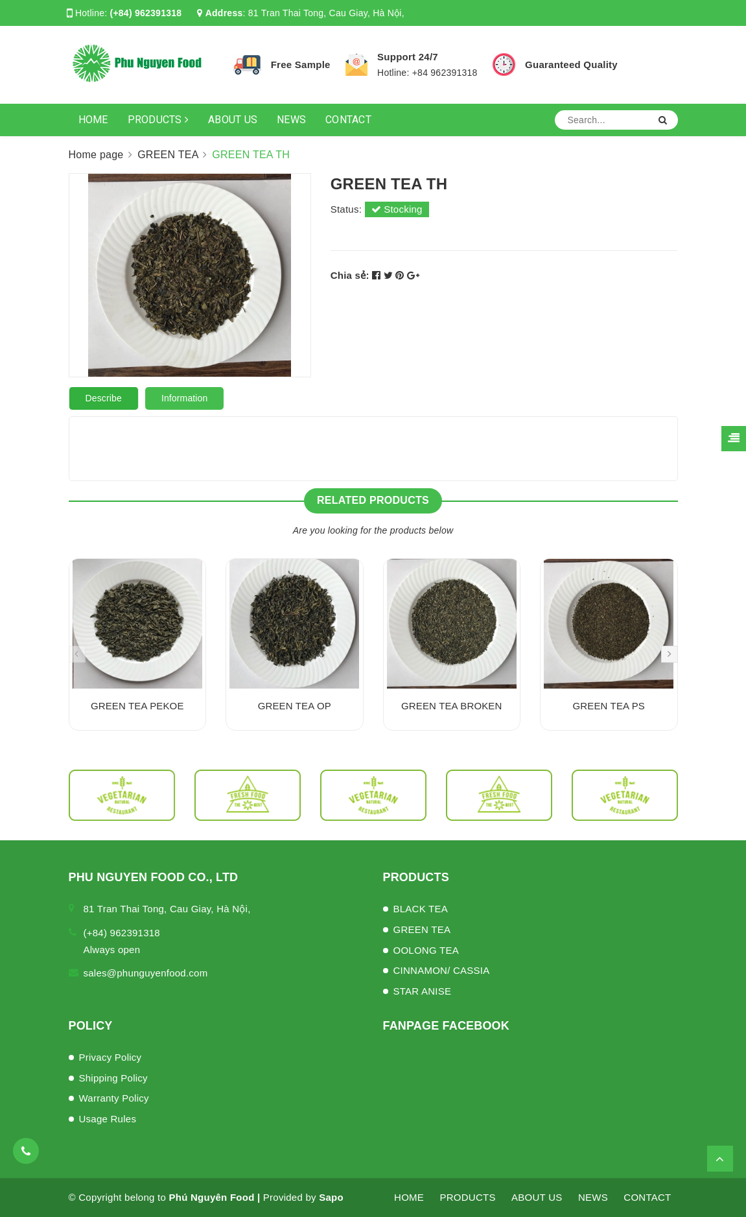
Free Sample (301, 64)
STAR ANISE (422, 991)
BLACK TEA (421, 908)
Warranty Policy (114, 1098)
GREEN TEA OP (294, 705)
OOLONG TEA (426, 950)
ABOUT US (232, 119)
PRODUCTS (158, 119)
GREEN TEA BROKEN (451, 705)
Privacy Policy (110, 1057)
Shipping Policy (113, 1077)
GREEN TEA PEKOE (137, 705)
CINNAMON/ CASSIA (441, 970)
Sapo (331, 1197)
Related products (373, 500)
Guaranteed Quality (571, 64)
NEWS (291, 119)
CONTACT (348, 119)
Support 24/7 (407, 56)
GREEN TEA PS (608, 705)
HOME (93, 119)
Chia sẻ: (350, 275)
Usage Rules (108, 1118)
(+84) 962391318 (146, 13)
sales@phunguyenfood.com (146, 972)
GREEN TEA (422, 929)
